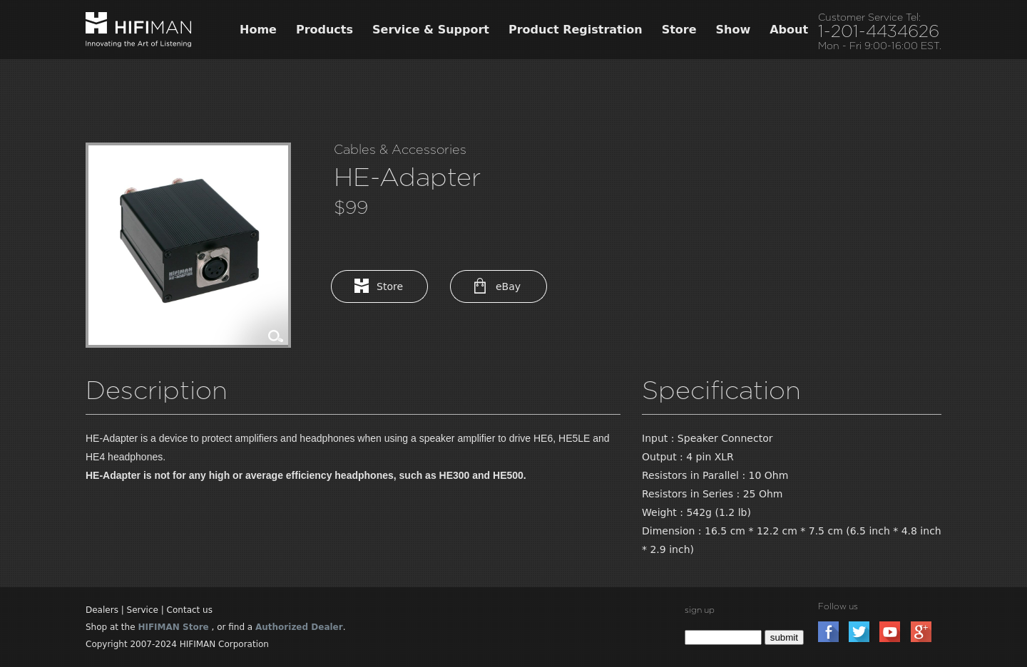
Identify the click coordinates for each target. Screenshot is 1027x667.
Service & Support (430, 29)
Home (258, 29)
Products (324, 29)
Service (142, 610)
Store (679, 29)
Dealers (102, 610)
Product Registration (576, 29)
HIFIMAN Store (173, 627)
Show (733, 29)
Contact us (190, 610)
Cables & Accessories (400, 149)
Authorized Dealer (299, 627)
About (789, 29)
